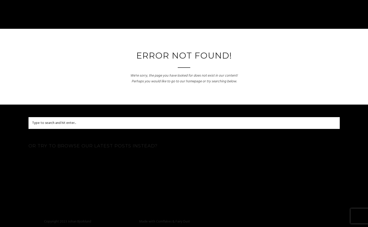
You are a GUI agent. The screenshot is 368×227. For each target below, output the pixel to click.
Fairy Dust (183, 221)
